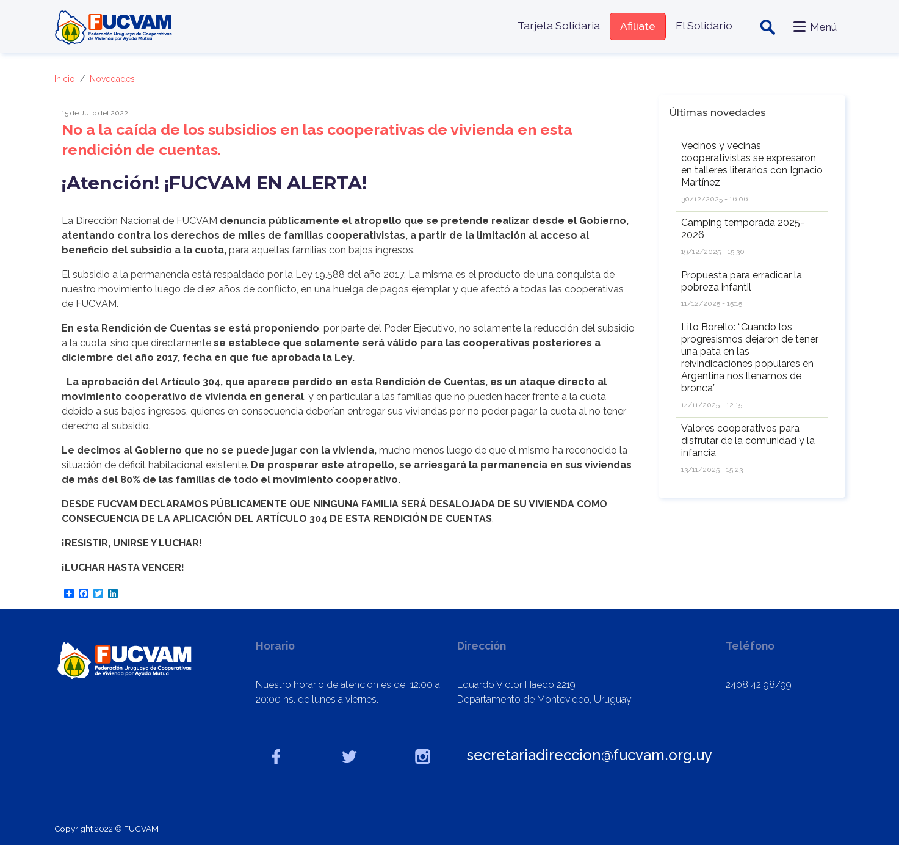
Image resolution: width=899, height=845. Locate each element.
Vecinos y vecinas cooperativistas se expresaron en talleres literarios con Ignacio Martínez (752, 164)
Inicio (64, 79)
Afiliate (637, 26)
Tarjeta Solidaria (558, 25)
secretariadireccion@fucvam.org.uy (589, 755)
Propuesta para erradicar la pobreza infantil (741, 281)
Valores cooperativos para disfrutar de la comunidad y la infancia (748, 440)
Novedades (112, 79)
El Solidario (703, 25)
